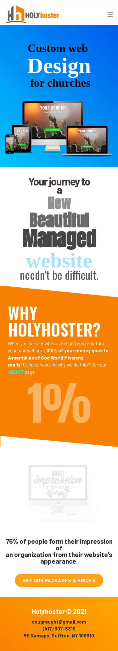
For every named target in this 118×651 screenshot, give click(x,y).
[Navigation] (110, 14)
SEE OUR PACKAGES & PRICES (59, 580)
